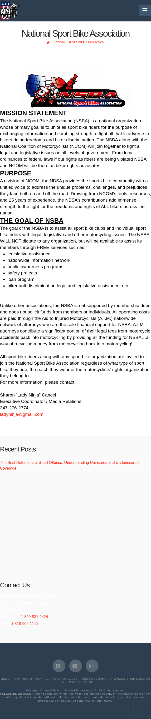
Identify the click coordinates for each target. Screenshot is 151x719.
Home (5, 678)
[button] (145, 10)
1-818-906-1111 (24, 624)
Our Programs (94, 678)
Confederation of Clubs (57, 678)
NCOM (27, 678)
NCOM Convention (77, 682)
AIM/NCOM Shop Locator (130, 678)
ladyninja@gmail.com (22, 414)
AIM (16, 678)
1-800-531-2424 (34, 617)
